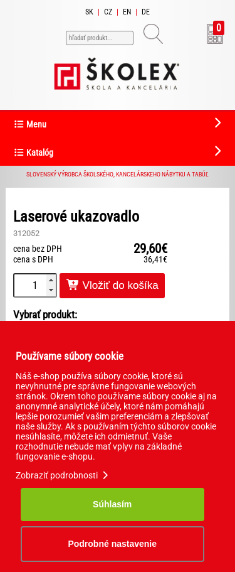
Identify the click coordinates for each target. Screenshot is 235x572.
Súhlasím (112, 504)
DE (146, 12)
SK (89, 12)
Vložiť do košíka (112, 285)
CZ (108, 12)
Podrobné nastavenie (112, 544)
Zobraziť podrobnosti (63, 475)
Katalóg (33, 153)
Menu (29, 124)
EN (127, 12)
